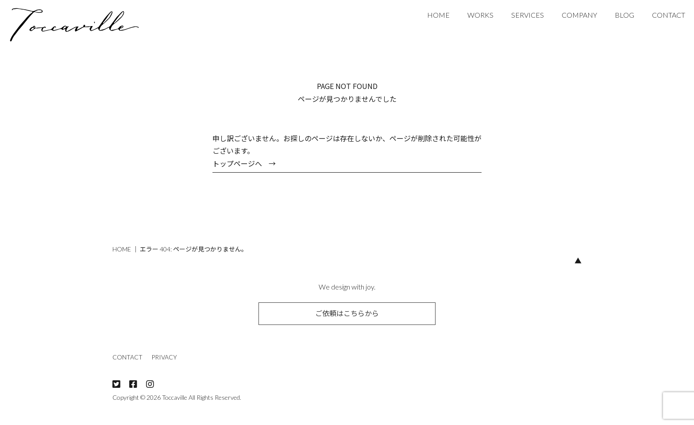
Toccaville (174, 397)
